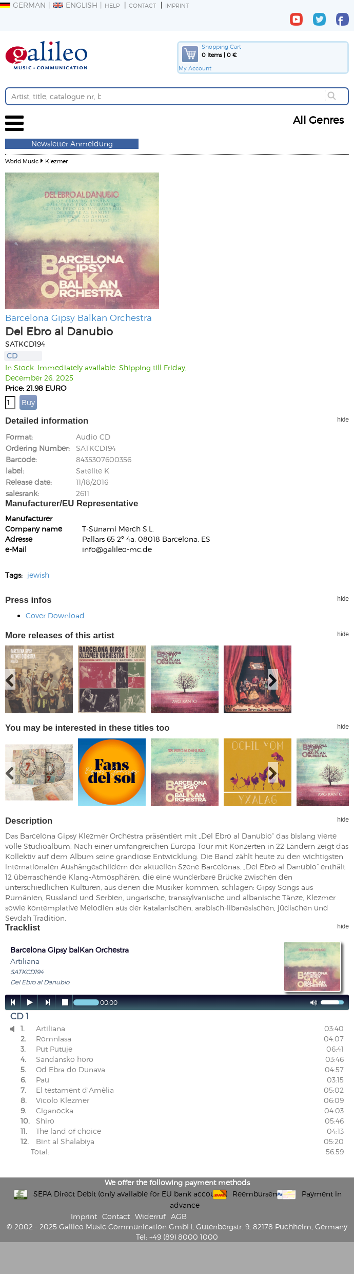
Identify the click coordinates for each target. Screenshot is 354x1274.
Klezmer (56, 161)
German (23, 5)
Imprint (177, 5)
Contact (142, 5)
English (75, 5)
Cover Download (55, 615)
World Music (21, 161)
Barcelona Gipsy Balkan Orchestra (78, 317)
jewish (38, 575)
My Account (195, 68)
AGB (179, 1216)
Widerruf (150, 1216)
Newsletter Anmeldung (72, 143)
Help (112, 5)
